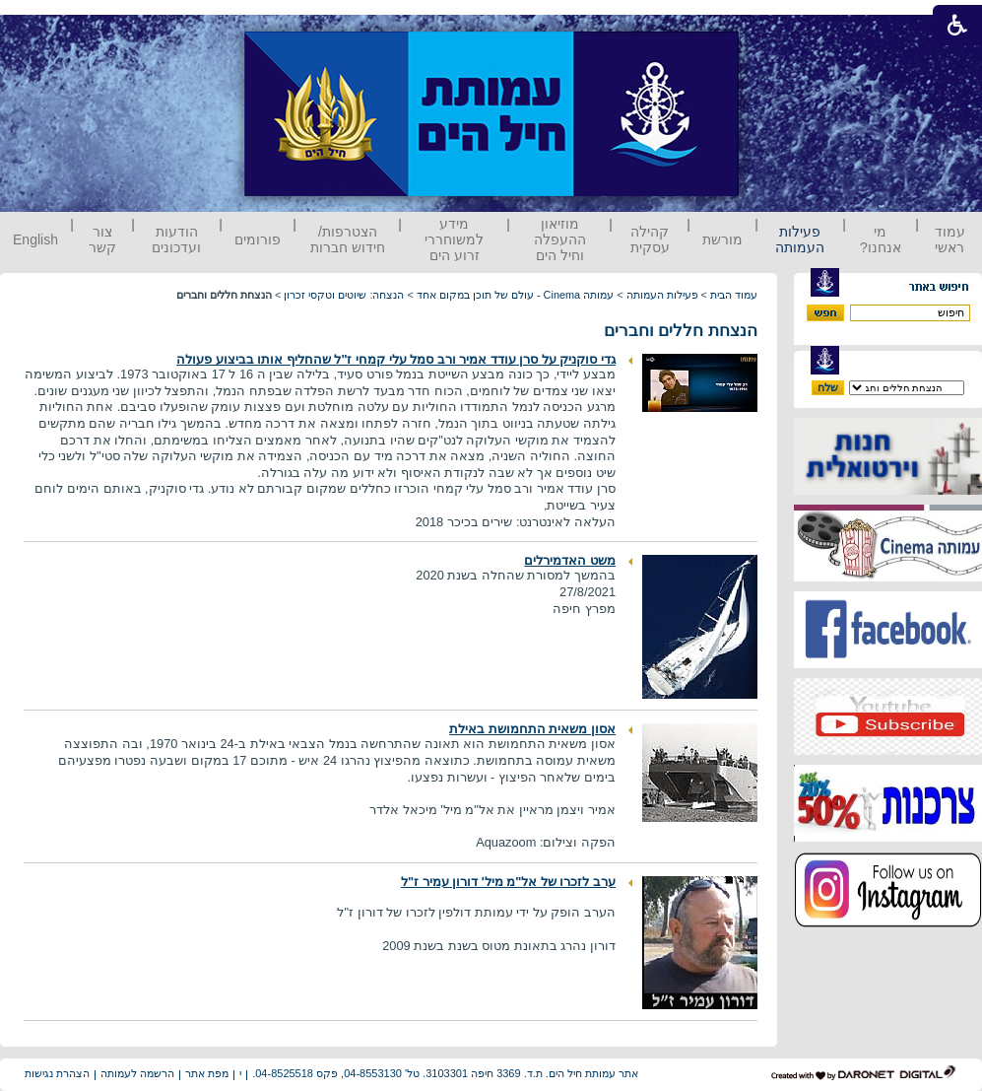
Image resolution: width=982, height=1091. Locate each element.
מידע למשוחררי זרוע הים (454, 239)
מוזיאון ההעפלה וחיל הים (560, 239)
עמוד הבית (733, 295)
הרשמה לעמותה (137, 1073)
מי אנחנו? (880, 239)
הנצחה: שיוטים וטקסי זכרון (344, 295)
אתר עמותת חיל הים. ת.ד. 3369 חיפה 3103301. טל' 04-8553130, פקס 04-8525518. (445, 1073)
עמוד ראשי (950, 239)
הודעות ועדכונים (176, 239)
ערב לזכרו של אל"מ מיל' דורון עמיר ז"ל (508, 881)
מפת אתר (207, 1073)
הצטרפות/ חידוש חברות (347, 239)
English (35, 239)
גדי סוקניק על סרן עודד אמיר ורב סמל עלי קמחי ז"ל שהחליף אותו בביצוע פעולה (396, 359)
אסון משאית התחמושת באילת (532, 728)
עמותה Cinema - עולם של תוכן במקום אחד (515, 295)
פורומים (257, 239)
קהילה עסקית (650, 239)
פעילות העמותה (799, 239)
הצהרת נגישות (57, 1073)
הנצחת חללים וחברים (680, 330)
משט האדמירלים (570, 560)
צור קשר (102, 239)
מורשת (722, 239)
